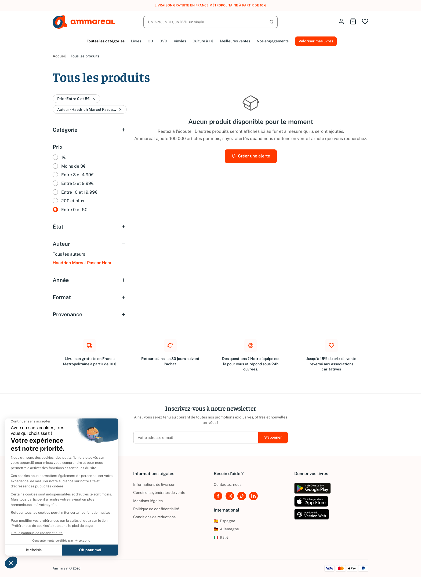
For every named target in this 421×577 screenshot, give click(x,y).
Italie (221, 537)
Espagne (224, 521)
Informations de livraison (154, 484)
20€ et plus (72, 200)
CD (150, 41)
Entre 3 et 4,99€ (77, 174)
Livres (136, 41)
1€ (63, 157)
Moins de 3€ (73, 166)
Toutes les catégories (103, 41)
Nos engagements (273, 41)
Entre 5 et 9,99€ (77, 183)
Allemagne (226, 529)
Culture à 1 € (203, 41)
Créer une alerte (250, 156)
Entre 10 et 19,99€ (79, 192)
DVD (163, 41)
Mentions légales (148, 501)
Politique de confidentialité (156, 509)
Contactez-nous (227, 484)
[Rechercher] (210, 22)
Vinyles (180, 41)
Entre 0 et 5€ (74, 209)
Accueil (59, 56)
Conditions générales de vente (159, 492)
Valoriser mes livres (316, 41)
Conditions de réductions (154, 517)
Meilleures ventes (235, 41)
